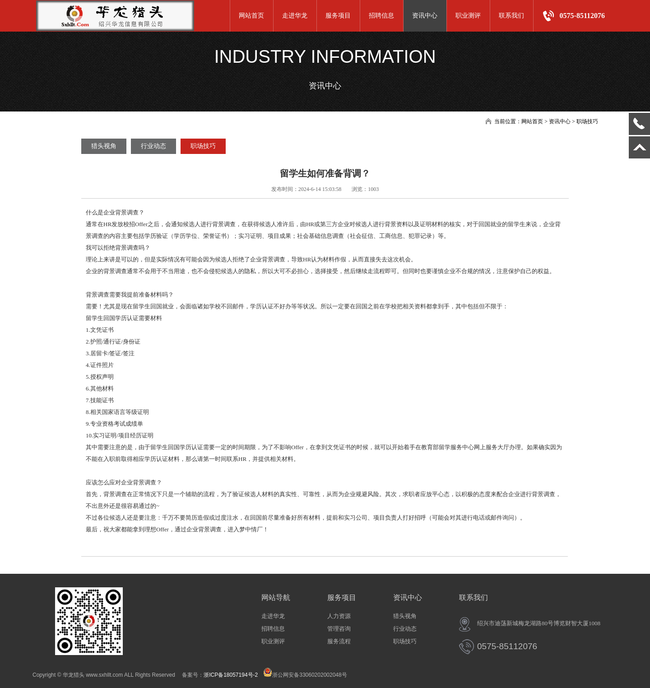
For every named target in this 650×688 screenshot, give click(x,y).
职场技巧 (203, 146)
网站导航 (275, 597)
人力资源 (339, 616)
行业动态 (153, 146)
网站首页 (251, 15)
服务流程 (339, 641)
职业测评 (468, 15)
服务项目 (338, 15)
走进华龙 (294, 15)
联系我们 (511, 15)
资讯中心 (424, 15)
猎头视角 (103, 146)
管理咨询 (339, 628)
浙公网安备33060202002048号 (305, 675)
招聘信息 (381, 15)
